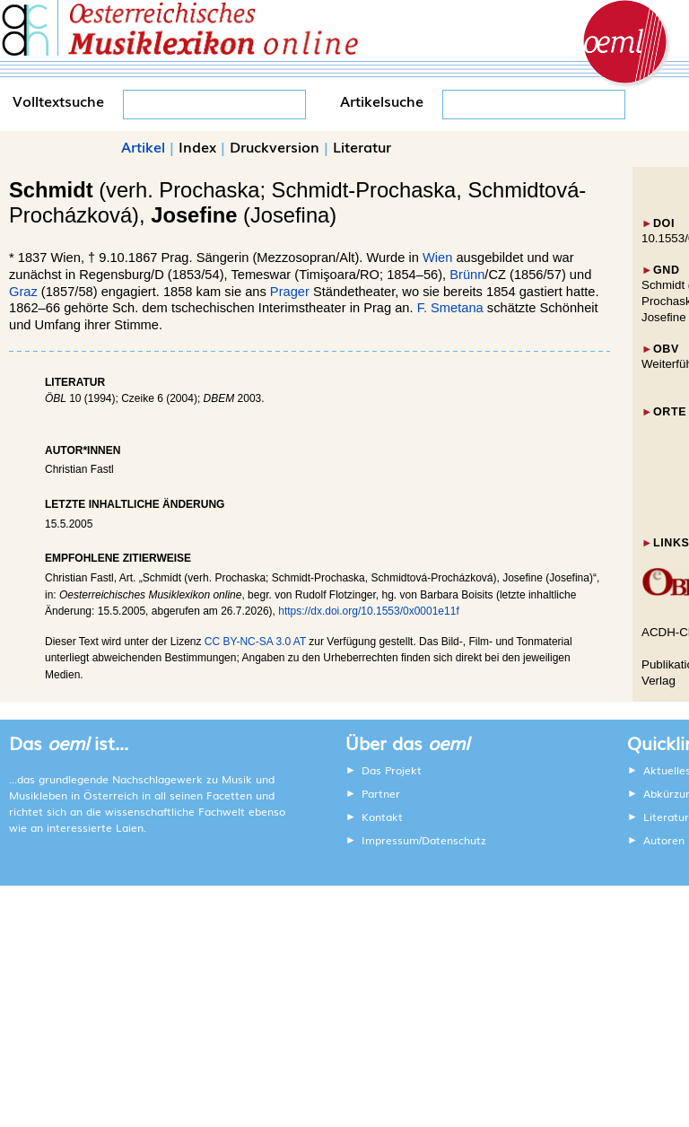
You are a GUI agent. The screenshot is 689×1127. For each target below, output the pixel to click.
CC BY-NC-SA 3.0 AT (255, 641)
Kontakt (382, 816)
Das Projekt (392, 770)
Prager (290, 291)
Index (197, 146)
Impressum (390, 840)
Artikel (143, 146)
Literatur (362, 146)
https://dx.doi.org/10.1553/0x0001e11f (368, 611)
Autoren (664, 840)
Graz (23, 291)
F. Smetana (450, 308)
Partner (381, 793)
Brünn (466, 274)
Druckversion (274, 146)
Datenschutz (454, 840)
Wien (437, 257)
